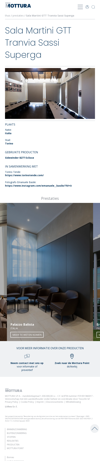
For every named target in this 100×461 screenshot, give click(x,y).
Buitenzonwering (17, 433)
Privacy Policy (11, 401)
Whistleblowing (73, 401)
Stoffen (11, 436)
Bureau (10, 457)
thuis (7, 15)
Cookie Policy (27, 401)
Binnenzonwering (17, 429)
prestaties (18, 15)
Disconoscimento (54, 401)
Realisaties (12, 440)
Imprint (40, 401)
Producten (13, 444)
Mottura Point (15, 448)
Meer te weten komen (27, 334)
